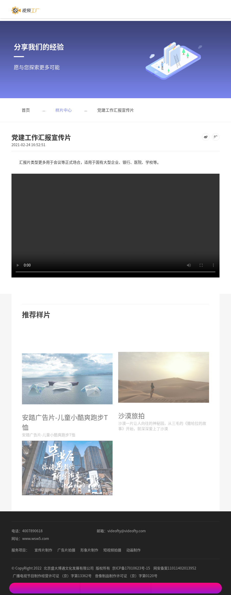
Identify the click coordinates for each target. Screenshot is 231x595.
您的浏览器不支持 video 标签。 (115, 221)
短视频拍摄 (112, 549)
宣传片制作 (43, 549)
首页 (26, 110)
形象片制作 (89, 549)
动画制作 (133, 549)
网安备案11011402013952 (174, 568)
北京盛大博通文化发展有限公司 (69, 568)
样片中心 (63, 110)
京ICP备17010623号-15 (131, 568)
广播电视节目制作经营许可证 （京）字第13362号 (52, 575)
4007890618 (32, 530)
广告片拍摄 (66, 549)
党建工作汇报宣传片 (115, 110)
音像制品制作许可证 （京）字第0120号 (126, 575)
